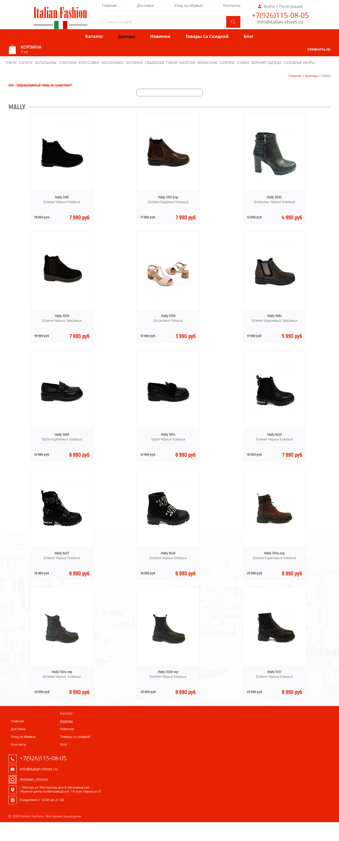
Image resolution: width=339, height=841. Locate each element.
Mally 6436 (274, 434)
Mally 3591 (62, 197)
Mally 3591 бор (168, 197)
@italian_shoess (34, 779)
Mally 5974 (168, 434)
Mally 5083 (274, 197)
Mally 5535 (62, 315)
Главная (294, 75)
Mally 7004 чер (62, 671)
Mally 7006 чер (168, 671)
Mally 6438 (168, 553)
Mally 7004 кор (274, 553)
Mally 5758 (168, 315)
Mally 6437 (62, 553)
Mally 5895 (62, 434)
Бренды (311, 75)
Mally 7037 (274, 671)
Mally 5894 (274, 315)
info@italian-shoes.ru (280, 22)
